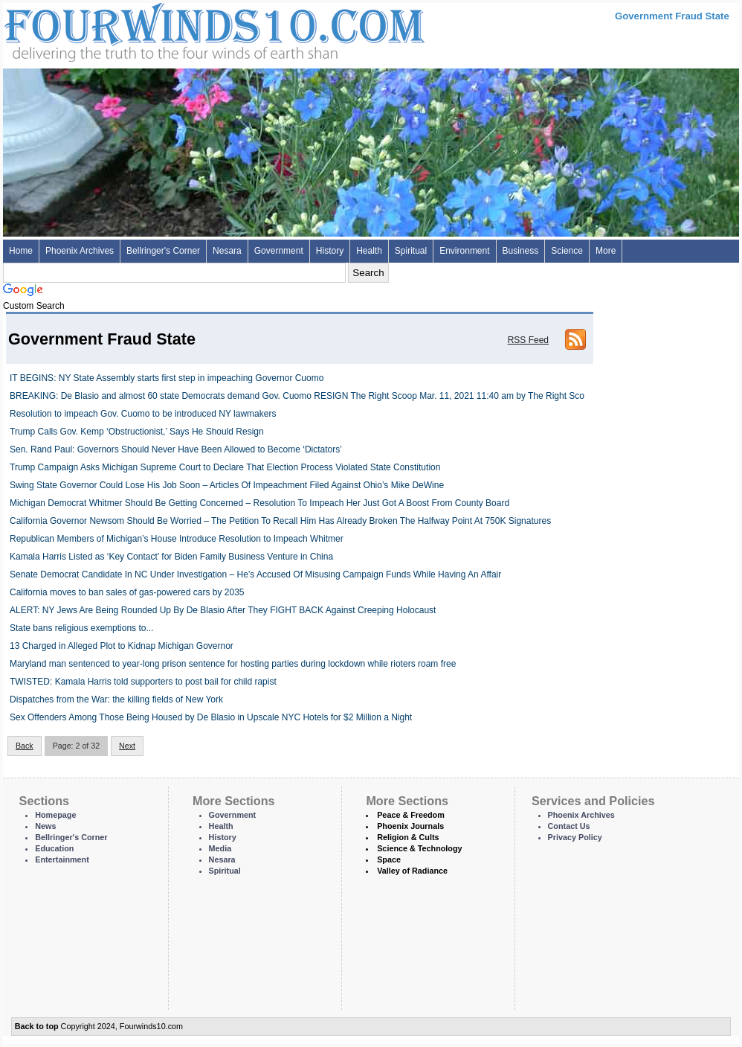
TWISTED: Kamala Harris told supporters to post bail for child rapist (143, 681)
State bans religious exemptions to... (81, 628)
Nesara (227, 251)
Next (127, 745)
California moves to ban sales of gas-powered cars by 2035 (127, 592)
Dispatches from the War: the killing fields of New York (116, 699)
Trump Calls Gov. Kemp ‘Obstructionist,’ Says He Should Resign (137, 431)
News (45, 826)
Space (389, 859)
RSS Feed (528, 340)
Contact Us (569, 826)
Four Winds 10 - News (151, 29)
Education (54, 848)
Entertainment (62, 859)
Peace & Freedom (411, 814)
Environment (464, 251)
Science (567, 251)
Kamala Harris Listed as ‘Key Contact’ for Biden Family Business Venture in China (171, 556)
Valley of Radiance (412, 870)
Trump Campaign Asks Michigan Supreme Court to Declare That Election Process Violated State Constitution (225, 467)
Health (369, 251)
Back (24, 745)
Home (21, 251)
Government (278, 251)
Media (220, 848)
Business (521, 251)
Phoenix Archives (79, 251)
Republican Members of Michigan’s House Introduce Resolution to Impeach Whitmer (176, 539)
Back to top (37, 1026)
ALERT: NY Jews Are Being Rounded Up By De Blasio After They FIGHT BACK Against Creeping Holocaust (223, 610)
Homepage (55, 814)
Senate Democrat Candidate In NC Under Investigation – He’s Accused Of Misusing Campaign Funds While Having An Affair (255, 574)
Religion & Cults (408, 837)
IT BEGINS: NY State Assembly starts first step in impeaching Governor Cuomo (166, 378)
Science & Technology (419, 848)
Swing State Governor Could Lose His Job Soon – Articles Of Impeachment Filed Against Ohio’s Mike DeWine (227, 485)
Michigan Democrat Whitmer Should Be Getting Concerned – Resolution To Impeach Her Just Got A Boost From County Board (259, 503)
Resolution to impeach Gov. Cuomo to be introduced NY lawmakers (143, 414)
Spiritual (411, 251)
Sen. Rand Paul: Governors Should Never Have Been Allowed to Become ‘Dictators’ (176, 449)
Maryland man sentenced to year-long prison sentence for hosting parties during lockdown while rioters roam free (233, 664)
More (606, 251)
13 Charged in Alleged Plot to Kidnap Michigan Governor (121, 646)
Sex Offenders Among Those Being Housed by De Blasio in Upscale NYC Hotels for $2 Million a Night (211, 717)
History (329, 251)
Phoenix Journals (410, 826)
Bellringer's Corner (163, 251)
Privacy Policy (575, 837)
